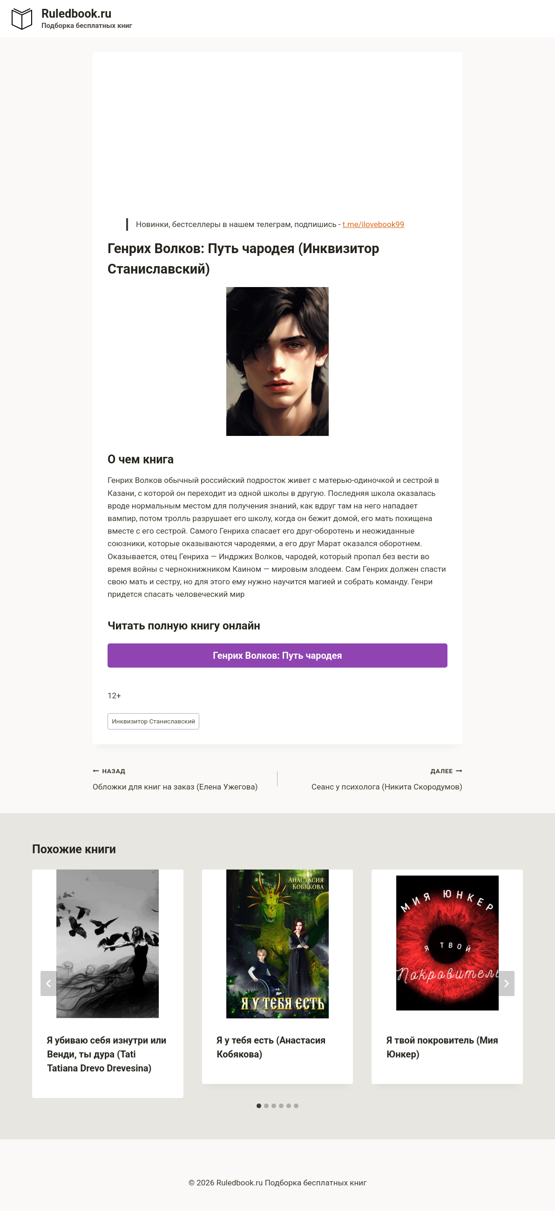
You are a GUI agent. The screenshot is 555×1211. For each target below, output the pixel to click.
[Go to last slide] (49, 983)
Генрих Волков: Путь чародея (277, 655)
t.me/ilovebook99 (374, 224)
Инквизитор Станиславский (153, 721)
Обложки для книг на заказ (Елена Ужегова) (181, 778)
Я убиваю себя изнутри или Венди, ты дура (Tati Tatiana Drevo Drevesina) (106, 1054)
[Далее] (506, 983)
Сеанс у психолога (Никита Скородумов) (373, 778)
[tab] (259, 1106)
